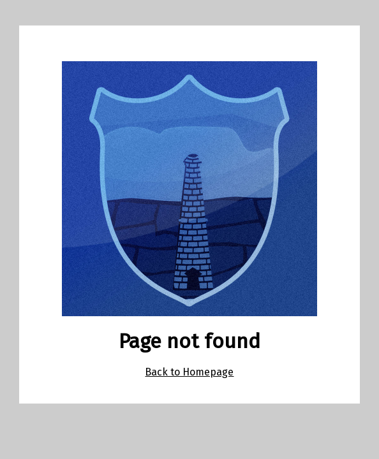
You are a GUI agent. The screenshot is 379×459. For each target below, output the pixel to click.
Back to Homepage (189, 372)
